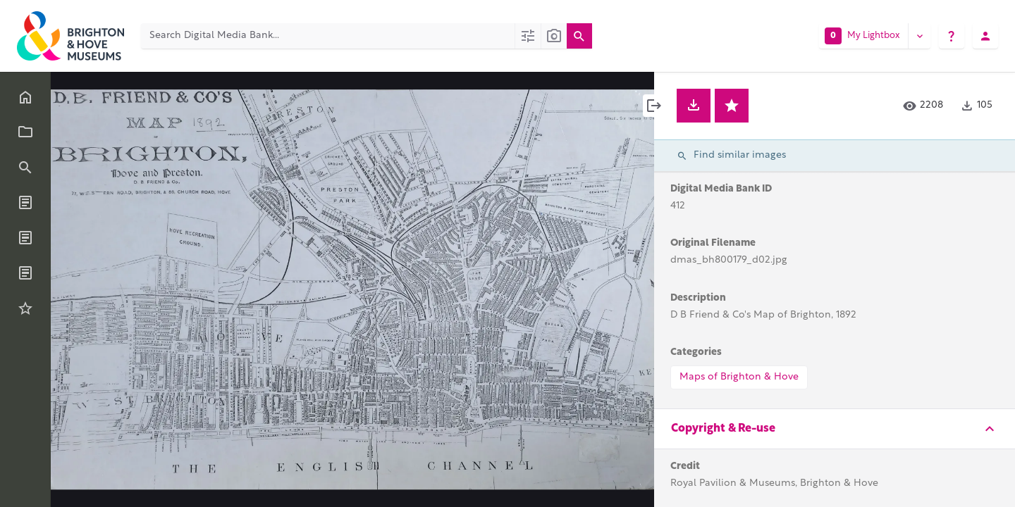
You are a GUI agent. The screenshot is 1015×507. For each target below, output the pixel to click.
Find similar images (731, 155)
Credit (685, 466)
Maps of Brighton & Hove (739, 377)
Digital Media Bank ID (721, 189)
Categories (696, 352)
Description (698, 298)
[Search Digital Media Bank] (328, 36)
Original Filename (713, 243)
